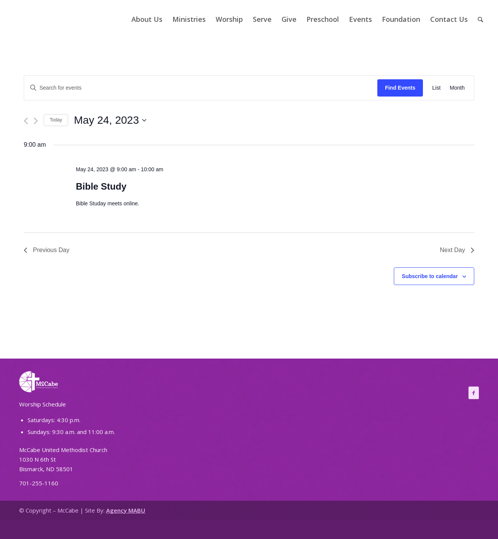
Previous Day (46, 250)
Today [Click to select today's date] (56, 120)
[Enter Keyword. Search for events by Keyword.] (200, 88)
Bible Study (101, 186)
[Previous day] (26, 121)
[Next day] (36, 121)
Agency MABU (125, 510)
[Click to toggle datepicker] (110, 120)
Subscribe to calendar (430, 276)
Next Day (457, 250)
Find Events (400, 88)
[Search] (480, 19)
